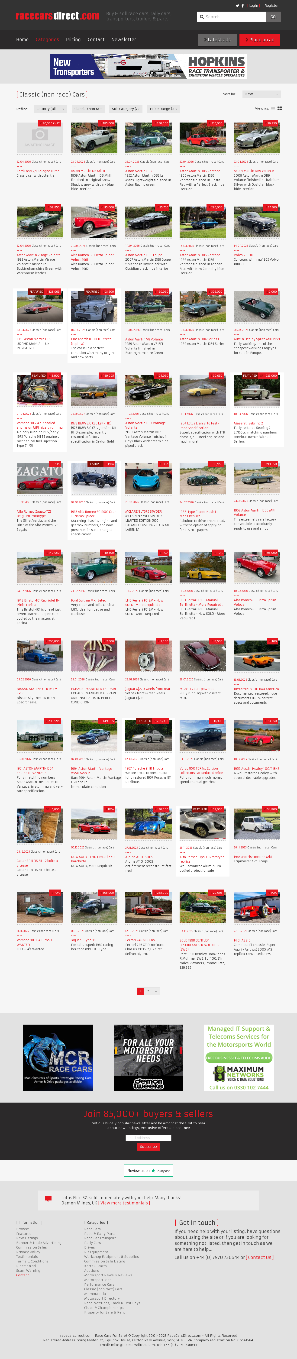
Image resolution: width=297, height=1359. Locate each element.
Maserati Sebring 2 (248, 423)
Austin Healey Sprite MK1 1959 (257, 339)
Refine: (22, 109)
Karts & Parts (95, 1266)
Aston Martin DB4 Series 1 (199, 339)
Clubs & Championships (104, 1308)
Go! (273, 17)
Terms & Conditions (32, 1261)
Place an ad (259, 39)
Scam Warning (28, 1270)
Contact (96, 39)
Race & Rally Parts (100, 1234)
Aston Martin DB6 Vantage (200, 171)
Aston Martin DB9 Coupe (143, 255)
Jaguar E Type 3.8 (83, 940)
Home (22, 39)
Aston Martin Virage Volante (39, 255)
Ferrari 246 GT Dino (140, 940)
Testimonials (27, 1257)
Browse (22, 1229)
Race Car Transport (100, 1238)
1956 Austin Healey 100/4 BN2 (256, 769)
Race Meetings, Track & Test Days (112, 1303)
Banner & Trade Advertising (38, 1243)
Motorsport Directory (102, 1298)
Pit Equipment (96, 1252)
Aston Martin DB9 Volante (254, 171)
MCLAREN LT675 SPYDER (143, 512)
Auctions (91, 1270)
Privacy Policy (28, 1252)
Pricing (73, 39)
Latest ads (217, 39)
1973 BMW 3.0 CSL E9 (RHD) (91, 423)
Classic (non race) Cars (103, 1289)
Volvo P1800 (243, 255)
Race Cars (92, 1229)
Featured (23, 1234)
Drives (89, 1247)
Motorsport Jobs (97, 1280)
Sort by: (229, 94)
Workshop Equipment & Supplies (111, 1257)
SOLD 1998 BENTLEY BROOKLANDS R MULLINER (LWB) (200, 944)
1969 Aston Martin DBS (34, 339)
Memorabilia (95, 1294)
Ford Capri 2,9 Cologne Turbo (38, 171)
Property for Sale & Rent (104, 1312)
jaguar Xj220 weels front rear (147, 689)
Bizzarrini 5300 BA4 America (256, 689)
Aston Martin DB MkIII (88, 171)
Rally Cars (92, 1243)
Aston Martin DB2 (138, 171)
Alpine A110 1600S (139, 857)
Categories (47, 39)
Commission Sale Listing (104, 1261)
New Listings (27, 1238)
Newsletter (124, 39)
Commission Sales (31, 1247)
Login (253, 5)
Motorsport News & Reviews (108, 1275)
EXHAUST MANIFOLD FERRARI (93, 689)
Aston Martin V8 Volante (144, 339)
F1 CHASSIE (242, 940)
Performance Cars (99, 1284)
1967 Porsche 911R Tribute (144, 768)
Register (272, 5)
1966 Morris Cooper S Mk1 (253, 857)
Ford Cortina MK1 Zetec (88, 600)
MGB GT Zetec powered (197, 689)
